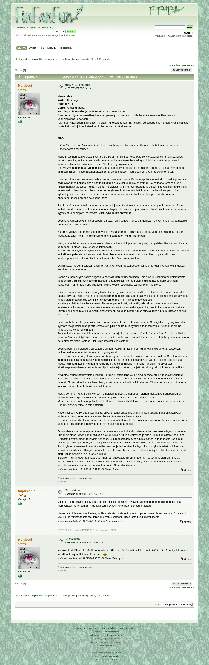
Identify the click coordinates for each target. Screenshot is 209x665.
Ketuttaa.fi (113, 656)
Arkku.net (116, 652)
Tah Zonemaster (111, 632)
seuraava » (188, 65)
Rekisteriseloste (106, 646)
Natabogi (25, 85)
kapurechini (27, 491)
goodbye (62, 481)
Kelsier (83, 59)
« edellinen (175, 65)
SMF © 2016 (94, 628)
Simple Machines (109, 628)
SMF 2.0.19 (80, 628)
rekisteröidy (47, 27)
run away (72, 478)
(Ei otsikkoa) (73, 490)
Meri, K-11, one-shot (77, 84)
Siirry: (157, 604)
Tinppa (75, 59)
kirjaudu (33, 27)
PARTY (85, 530)
